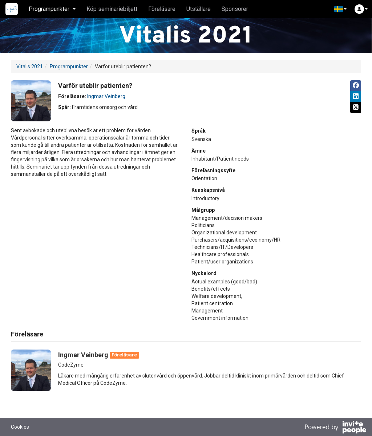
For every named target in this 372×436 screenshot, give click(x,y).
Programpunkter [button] (52, 8)
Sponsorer (235, 8)
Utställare (198, 8)
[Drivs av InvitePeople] (335, 428)
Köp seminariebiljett (111, 8)
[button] (340, 9)
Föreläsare (161, 8)
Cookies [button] (20, 427)
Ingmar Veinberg (106, 96)
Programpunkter (69, 66)
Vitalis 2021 (29, 66)
